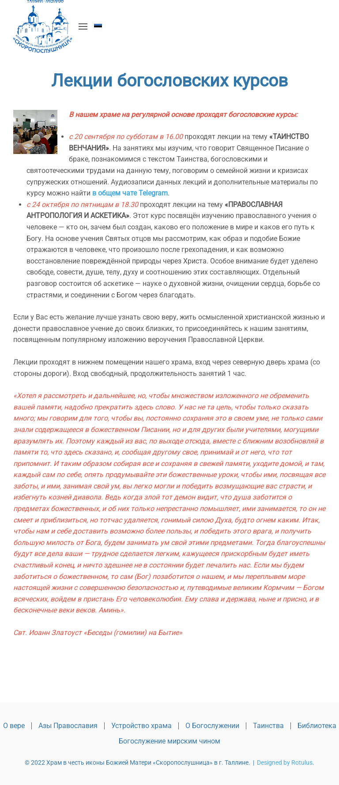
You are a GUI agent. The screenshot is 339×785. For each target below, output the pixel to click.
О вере (14, 725)
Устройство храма (141, 725)
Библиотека (317, 725)
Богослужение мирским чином (169, 741)
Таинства (268, 725)
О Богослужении (212, 725)
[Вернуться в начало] (42, 26)
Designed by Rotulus (285, 762)
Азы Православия (68, 725)
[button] (83, 26)
